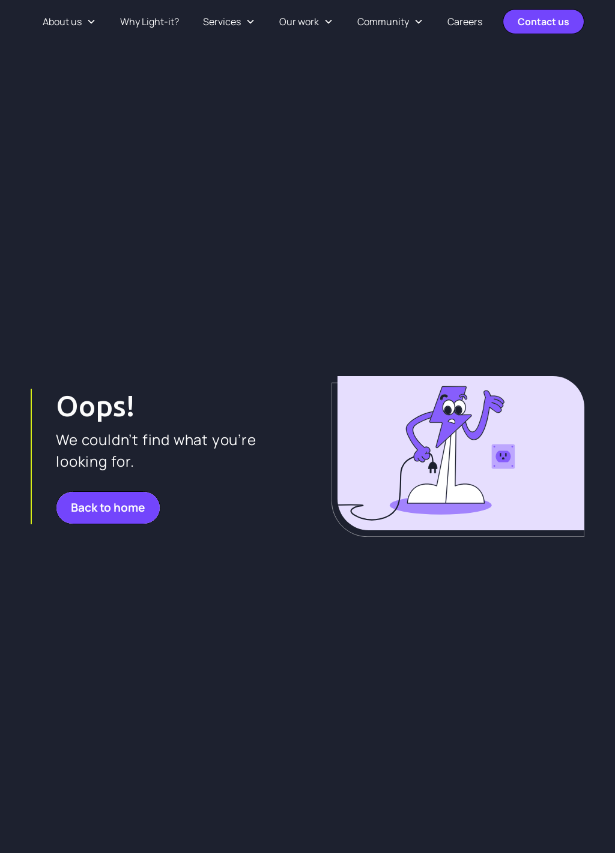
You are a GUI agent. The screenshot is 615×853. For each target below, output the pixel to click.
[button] (69, 22)
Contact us (543, 21)
